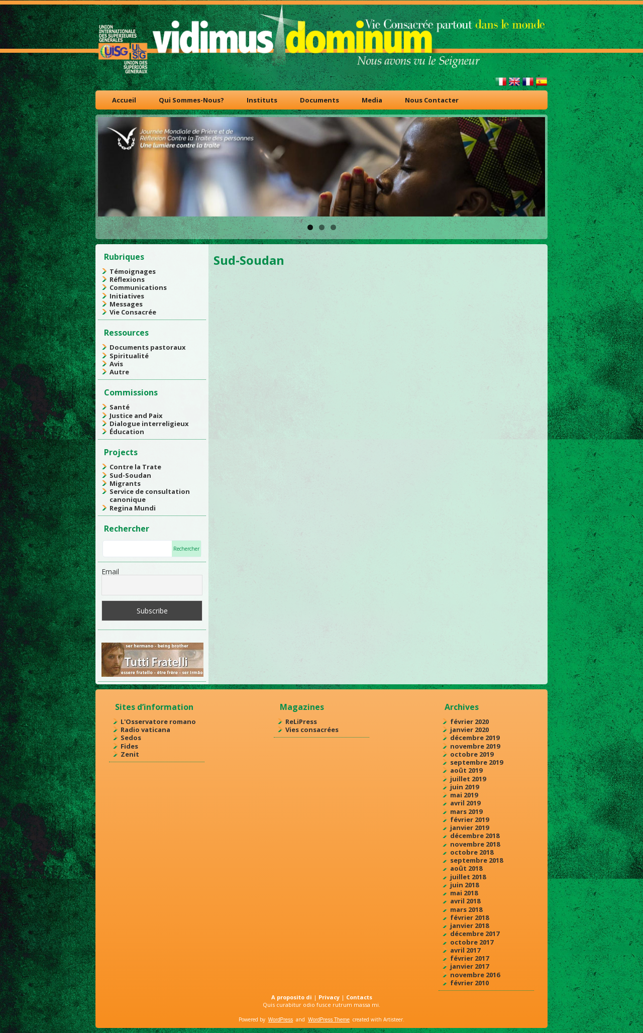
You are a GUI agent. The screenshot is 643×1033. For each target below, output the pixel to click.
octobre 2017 (471, 942)
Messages (126, 303)
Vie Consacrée (133, 312)
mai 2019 (464, 794)
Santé (120, 406)
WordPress (280, 1019)
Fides (129, 746)
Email (110, 571)
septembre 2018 (476, 860)
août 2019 (466, 770)
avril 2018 (465, 900)
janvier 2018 (469, 925)
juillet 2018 (468, 876)
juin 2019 (464, 786)
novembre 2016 (475, 974)
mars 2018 (466, 909)
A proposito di (291, 997)
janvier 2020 (469, 729)
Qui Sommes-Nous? (191, 100)
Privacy (329, 997)
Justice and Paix (136, 415)
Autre (119, 371)
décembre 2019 (474, 737)
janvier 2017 (469, 966)
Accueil (124, 100)
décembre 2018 (474, 835)
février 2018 (469, 917)
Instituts (262, 100)
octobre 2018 (471, 852)
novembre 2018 (475, 844)
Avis (116, 363)
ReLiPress (301, 721)
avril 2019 (465, 802)
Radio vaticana (145, 729)
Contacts (359, 997)
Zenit (130, 754)
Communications (138, 287)
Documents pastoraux (148, 347)
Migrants (125, 483)
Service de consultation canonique (150, 495)
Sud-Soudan (130, 475)
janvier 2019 (469, 827)
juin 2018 (464, 884)
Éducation (127, 431)
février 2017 (469, 958)
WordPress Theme (329, 1019)
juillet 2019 (468, 778)
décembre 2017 (474, 933)
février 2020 (469, 721)
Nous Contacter (432, 100)
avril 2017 (465, 950)
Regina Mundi (133, 507)
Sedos (131, 737)
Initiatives (127, 295)
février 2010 (469, 982)
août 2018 (466, 868)
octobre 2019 (471, 754)
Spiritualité (129, 355)
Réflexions (127, 279)
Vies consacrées (312, 729)
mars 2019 (466, 811)
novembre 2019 (475, 746)
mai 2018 (464, 892)
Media (372, 100)
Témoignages (133, 271)
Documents (319, 100)
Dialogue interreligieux (149, 423)
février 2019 (469, 819)
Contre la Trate (135, 466)
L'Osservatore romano (158, 721)
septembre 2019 (476, 762)
